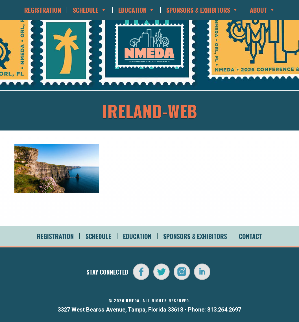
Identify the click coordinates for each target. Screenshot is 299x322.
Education (136, 10)
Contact (250, 236)
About (262, 10)
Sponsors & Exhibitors (202, 10)
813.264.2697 (224, 309)
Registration (42, 10)
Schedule (89, 10)
